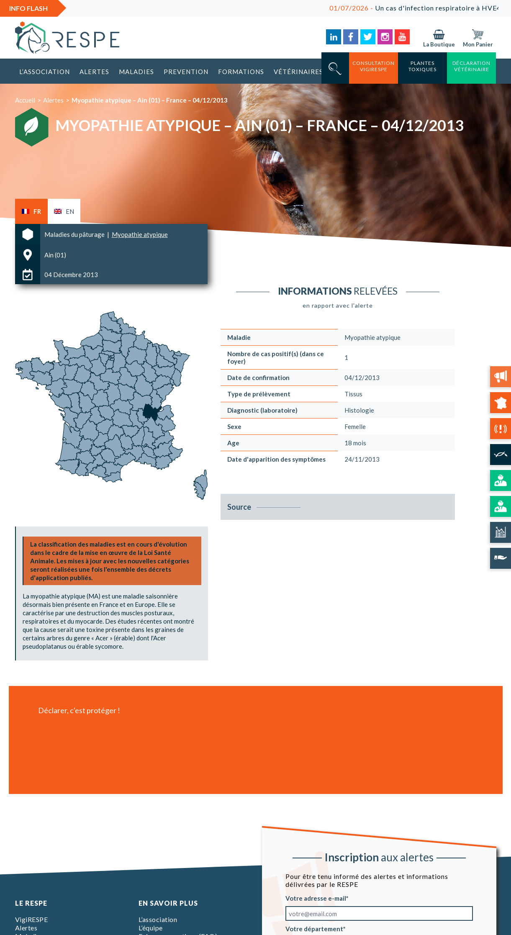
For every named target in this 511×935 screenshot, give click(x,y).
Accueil (25, 100)
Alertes (94, 71)
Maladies (136, 71)
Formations (241, 71)
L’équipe (151, 928)
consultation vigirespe (373, 66)
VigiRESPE (31, 919)
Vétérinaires (298, 71)
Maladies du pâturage (75, 234)
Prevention (186, 71)
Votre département (314, 928)
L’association (44, 71)
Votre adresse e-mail (315, 898)
